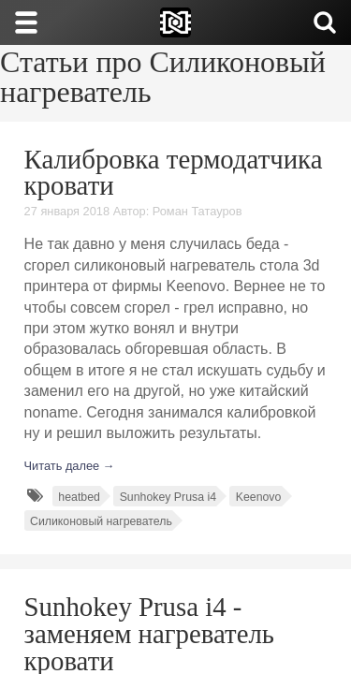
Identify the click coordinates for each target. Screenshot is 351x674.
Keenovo (259, 497)
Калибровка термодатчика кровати (173, 172)
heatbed (79, 497)
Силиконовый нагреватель (101, 521)
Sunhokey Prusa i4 (168, 497)
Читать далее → (69, 466)
